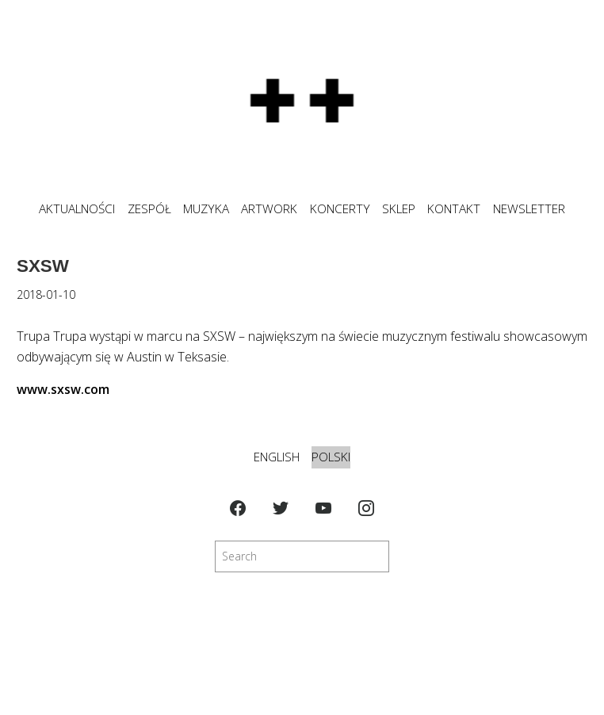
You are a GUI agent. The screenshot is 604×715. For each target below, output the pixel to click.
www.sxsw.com (63, 389)
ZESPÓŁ (149, 209)
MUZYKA (206, 209)
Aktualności (77, 209)
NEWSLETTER (529, 209)
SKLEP (398, 209)
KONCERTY (340, 209)
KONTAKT (453, 209)
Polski (331, 457)
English (277, 457)
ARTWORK (269, 209)
